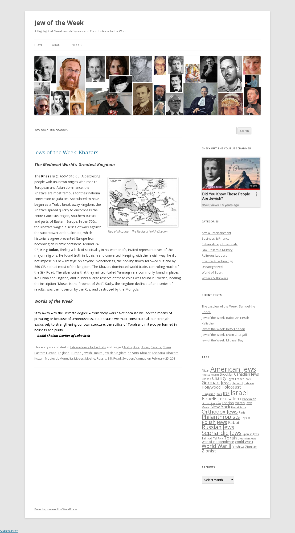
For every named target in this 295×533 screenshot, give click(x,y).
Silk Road (114, 358)
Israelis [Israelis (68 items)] (209, 398)
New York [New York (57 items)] (220, 407)
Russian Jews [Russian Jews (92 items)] (218, 427)
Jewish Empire (92, 353)
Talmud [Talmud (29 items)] (207, 438)
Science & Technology (217, 261)
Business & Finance (215, 238)
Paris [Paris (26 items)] (242, 412)
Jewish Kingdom (115, 353)
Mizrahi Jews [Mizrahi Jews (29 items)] (243, 403)
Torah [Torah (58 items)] (230, 438)
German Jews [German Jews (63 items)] (216, 382)
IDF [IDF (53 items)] (226, 393)
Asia (136, 347)
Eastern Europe (45, 353)
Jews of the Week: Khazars (66, 152)
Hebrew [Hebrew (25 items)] (249, 383)
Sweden (128, 358)
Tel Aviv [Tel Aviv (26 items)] (218, 438)
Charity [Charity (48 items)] (219, 378)
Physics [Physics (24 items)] (245, 417)
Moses (79, 358)
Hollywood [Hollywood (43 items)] (211, 387)
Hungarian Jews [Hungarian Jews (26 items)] (212, 394)
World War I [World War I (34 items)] (244, 441)
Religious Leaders (214, 255)
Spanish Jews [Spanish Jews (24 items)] (250, 434)
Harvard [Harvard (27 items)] (237, 383)
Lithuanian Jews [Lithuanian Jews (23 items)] (211, 403)
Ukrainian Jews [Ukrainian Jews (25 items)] (247, 438)
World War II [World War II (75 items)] (216, 446)
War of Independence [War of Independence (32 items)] (218, 441)
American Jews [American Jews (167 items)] (233, 368)
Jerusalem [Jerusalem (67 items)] (229, 398)
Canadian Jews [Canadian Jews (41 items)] (246, 374)
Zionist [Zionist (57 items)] (209, 451)
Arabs (127, 347)
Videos (77, 45)
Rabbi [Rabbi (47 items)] (233, 422)
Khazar (145, 353)
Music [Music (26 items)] (205, 407)
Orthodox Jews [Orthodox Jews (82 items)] (220, 411)
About (57, 45)
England (64, 353)
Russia (101, 358)
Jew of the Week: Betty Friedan (223, 329)
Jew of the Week (59, 22)
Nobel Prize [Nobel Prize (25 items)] (238, 407)
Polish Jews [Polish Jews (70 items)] (214, 422)
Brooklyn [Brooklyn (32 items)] (226, 374)
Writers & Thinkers (215, 278)
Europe (76, 353)
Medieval (51, 358)
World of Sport (212, 272)
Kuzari (39, 358)
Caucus (156, 347)
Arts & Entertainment (216, 233)
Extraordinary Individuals (88, 347)
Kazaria (133, 353)
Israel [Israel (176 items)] (239, 392)
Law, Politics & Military (217, 250)
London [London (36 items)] (228, 402)
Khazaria (158, 353)
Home (38, 45)
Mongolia (66, 358)
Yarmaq (141, 358)
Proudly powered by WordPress (55, 509)
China (167, 347)
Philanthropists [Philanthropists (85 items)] (221, 416)
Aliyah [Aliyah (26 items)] (205, 370)
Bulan (145, 347)
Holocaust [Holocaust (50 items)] (231, 387)
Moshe (90, 358)
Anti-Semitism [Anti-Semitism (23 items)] (210, 374)
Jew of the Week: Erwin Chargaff (224, 334)
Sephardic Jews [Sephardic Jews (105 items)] (222, 433)
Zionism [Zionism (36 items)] (251, 446)
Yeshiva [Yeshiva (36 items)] (238, 446)
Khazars (172, 353)
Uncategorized (212, 267)
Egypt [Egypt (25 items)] (230, 379)
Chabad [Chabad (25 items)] (206, 379)
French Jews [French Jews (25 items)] (242, 379)
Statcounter (9, 531)
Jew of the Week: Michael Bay (222, 340)
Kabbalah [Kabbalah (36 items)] (249, 399)
